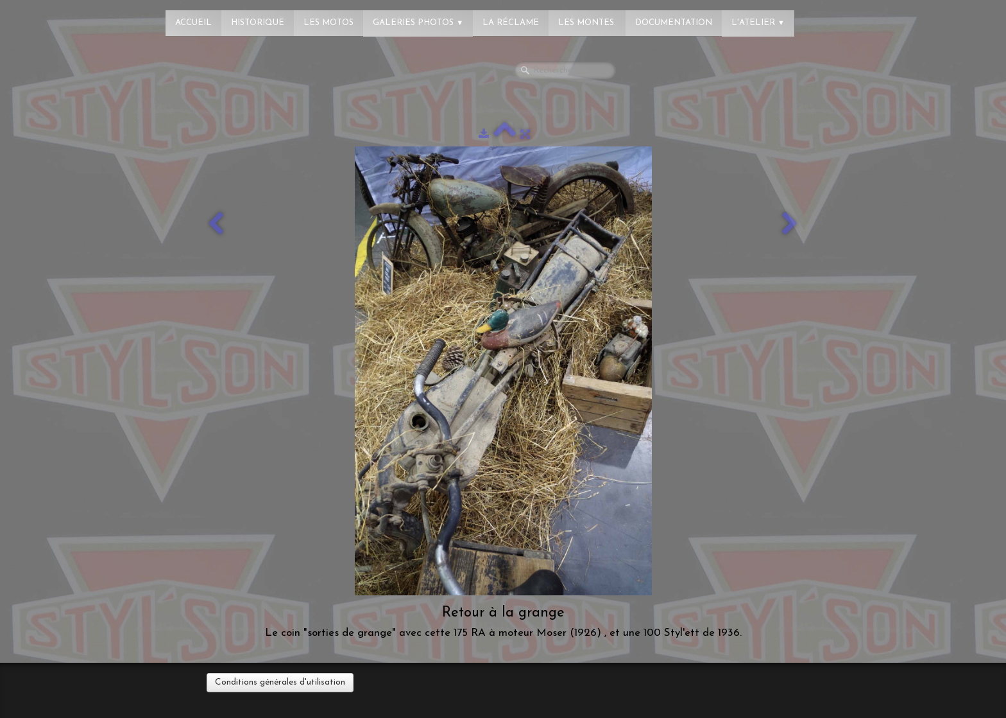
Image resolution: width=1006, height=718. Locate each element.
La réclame (510, 23)
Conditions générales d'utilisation (280, 682)
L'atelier (758, 23)
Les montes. (587, 23)
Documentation (673, 23)
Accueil (193, 23)
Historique (257, 23)
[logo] (61, 16)
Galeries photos (418, 23)
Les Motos (328, 23)
